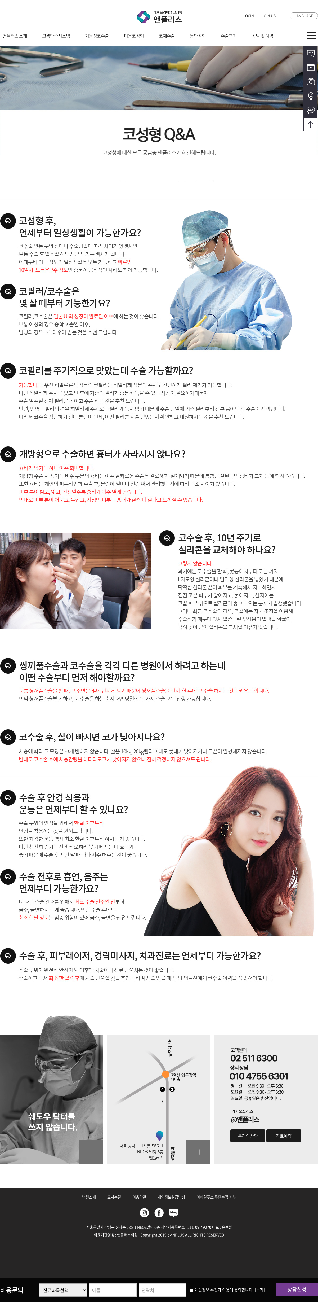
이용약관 (139, 1197)
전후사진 (310, 81)
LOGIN (248, 15)
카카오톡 (310, 110)
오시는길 (310, 96)
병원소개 (89, 1197)
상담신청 (296, 1289)
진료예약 (284, 1136)
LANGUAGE (304, 15)
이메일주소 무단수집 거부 (216, 1197)
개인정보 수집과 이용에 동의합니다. (222, 1290)
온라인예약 (310, 67)
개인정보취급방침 (171, 1197)
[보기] (260, 1290)
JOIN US (269, 15)
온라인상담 (310, 53)
